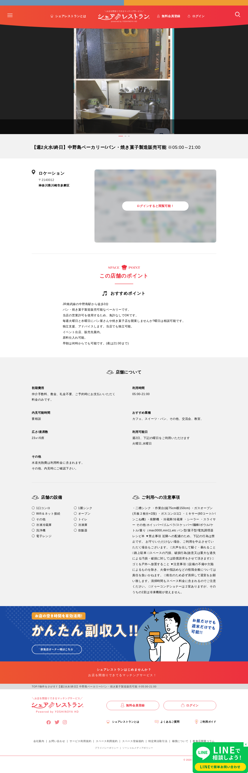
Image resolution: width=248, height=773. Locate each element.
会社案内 (38, 750)
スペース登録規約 (133, 750)
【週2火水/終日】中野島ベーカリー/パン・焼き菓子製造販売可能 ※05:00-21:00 (107, 695)
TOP (34, 695)
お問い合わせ (57, 750)
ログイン (198, 25)
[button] (10, 24)
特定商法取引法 (158, 750)
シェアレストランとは (70, 25)
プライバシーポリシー (106, 757)
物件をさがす (47, 695)
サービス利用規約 (80, 750)
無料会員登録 (171, 25)
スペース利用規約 (107, 750)
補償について (180, 750)
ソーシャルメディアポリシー (137, 757)
